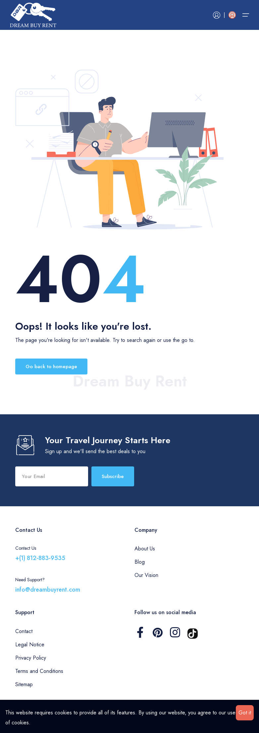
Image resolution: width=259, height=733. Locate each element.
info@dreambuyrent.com (47, 589)
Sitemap (24, 684)
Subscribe (113, 476)
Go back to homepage (51, 366)
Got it (244, 712)
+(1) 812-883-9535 (40, 558)
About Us (144, 548)
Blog (139, 562)
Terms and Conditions (39, 671)
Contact (23, 631)
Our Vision (146, 575)
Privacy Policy (30, 658)
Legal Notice (29, 644)
